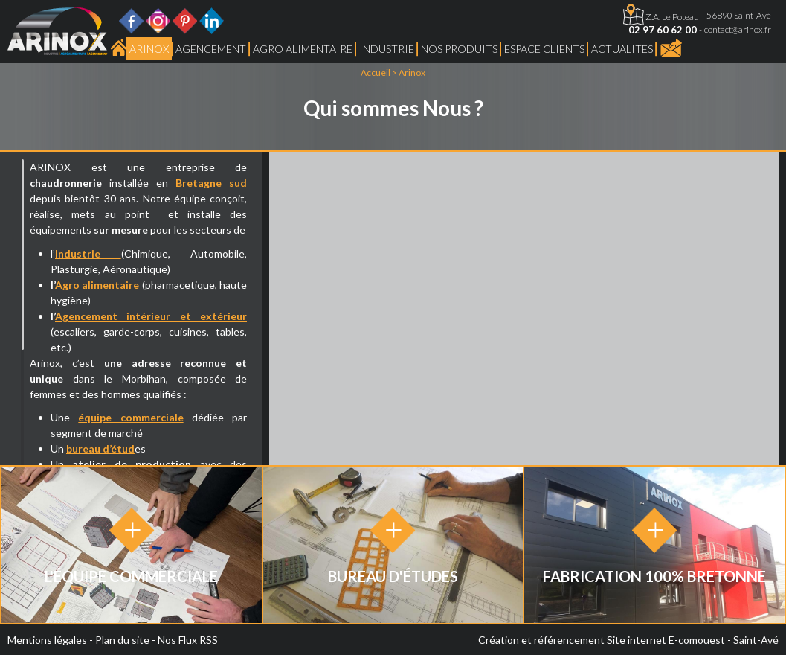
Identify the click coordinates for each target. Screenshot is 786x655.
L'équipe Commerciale (131, 576)
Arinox (149, 48)
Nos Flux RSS (188, 639)
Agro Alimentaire (302, 48)
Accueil (375, 72)
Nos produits (459, 48)
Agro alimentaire (97, 284)
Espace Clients (544, 48)
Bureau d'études (393, 576)
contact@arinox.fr (737, 29)
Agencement (210, 48)
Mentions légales (47, 639)
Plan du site (122, 639)
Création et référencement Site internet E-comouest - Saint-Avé (628, 639)
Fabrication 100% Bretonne (654, 576)
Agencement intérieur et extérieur (151, 316)
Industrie (386, 48)
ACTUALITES (622, 48)
